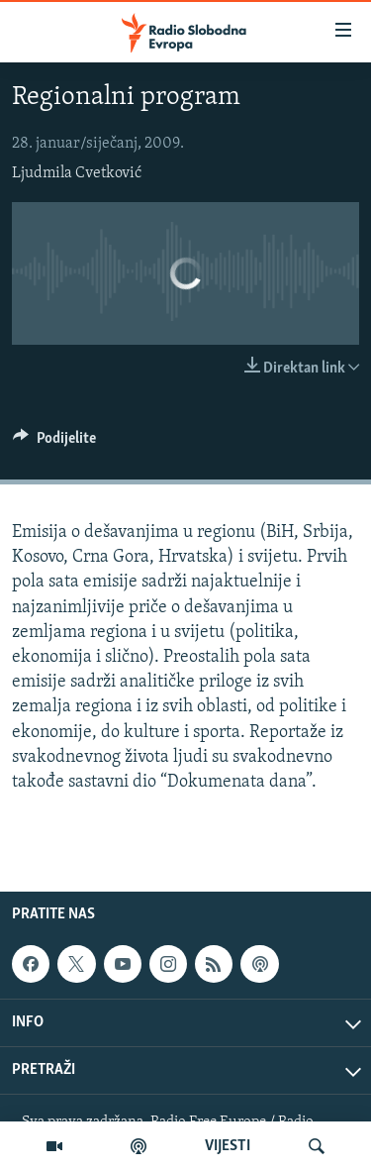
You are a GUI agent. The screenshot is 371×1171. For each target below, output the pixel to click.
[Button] (54, 443)
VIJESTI (227, 1146)
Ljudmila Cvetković (76, 173)
